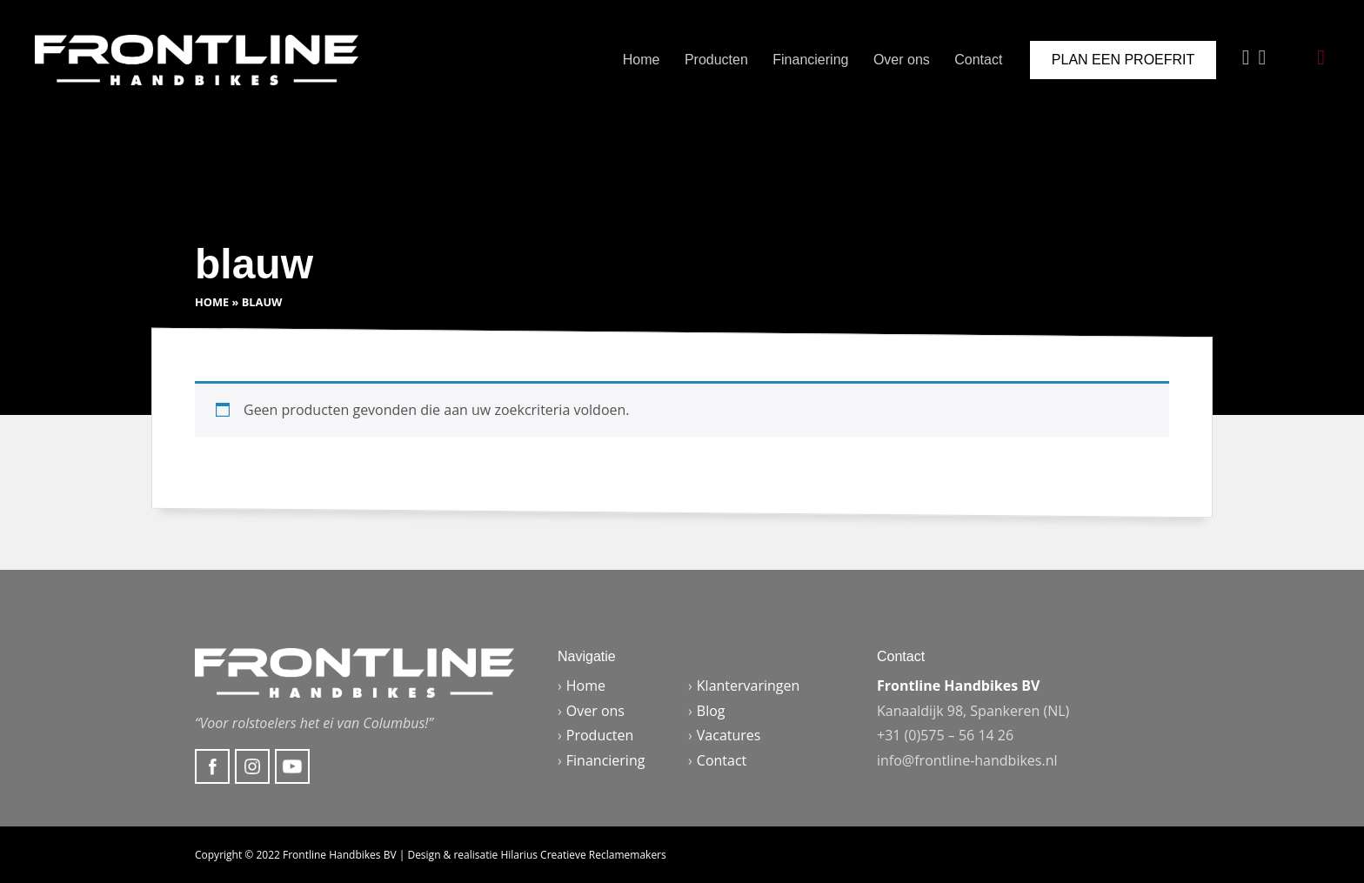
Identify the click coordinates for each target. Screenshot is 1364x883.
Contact (978, 59)
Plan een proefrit (1123, 59)
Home (641, 59)
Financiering (810, 59)
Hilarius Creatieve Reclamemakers (582, 854)
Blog (711, 710)
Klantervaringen (748, 685)
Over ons (901, 59)
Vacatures (729, 735)
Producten (716, 59)
